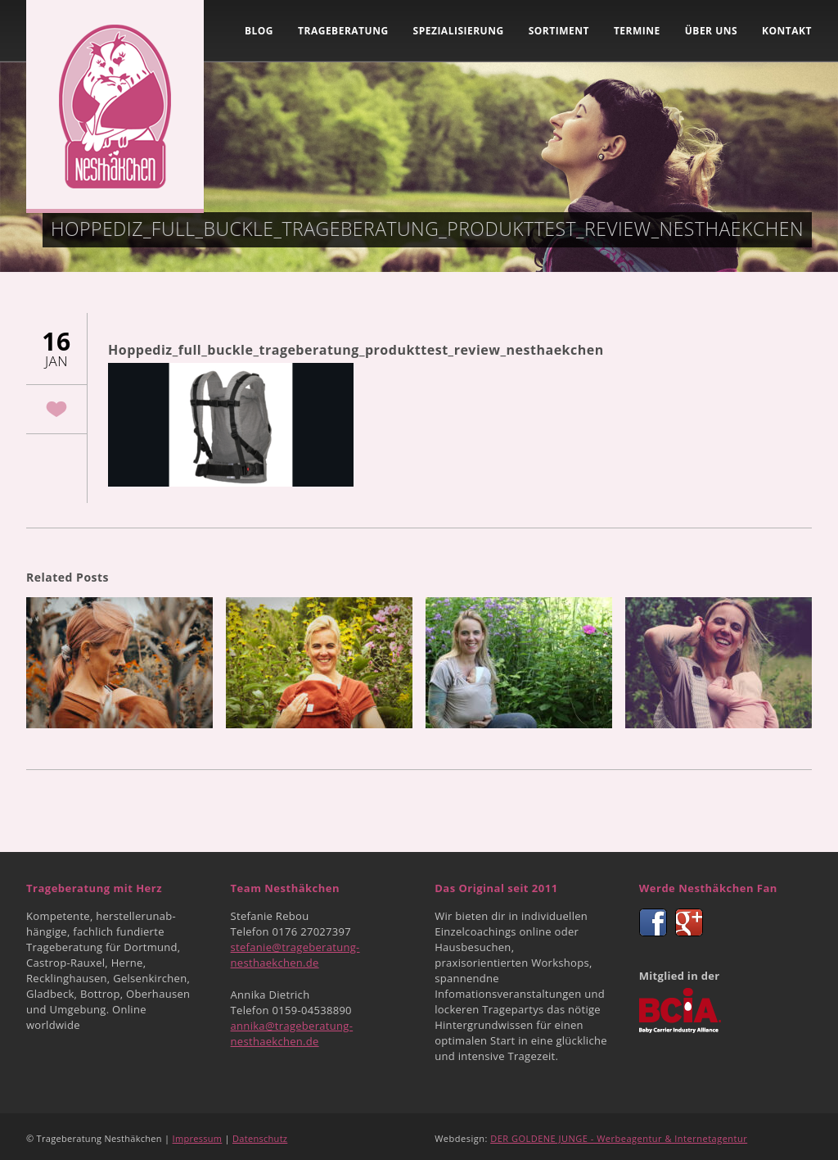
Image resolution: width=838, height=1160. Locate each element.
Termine (637, 31)
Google (689, 922)
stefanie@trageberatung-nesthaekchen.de (295, 955)
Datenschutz (259, 1138)
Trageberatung (343, 31)
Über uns (711, 31)
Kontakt (787, 31)
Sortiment (559, 31)
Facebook (653, 922)
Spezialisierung (458, 31)
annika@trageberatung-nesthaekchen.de (292, 1033)
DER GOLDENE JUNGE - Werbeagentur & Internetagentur (618, 1138)
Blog (259, 31)
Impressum (198, 1138)
